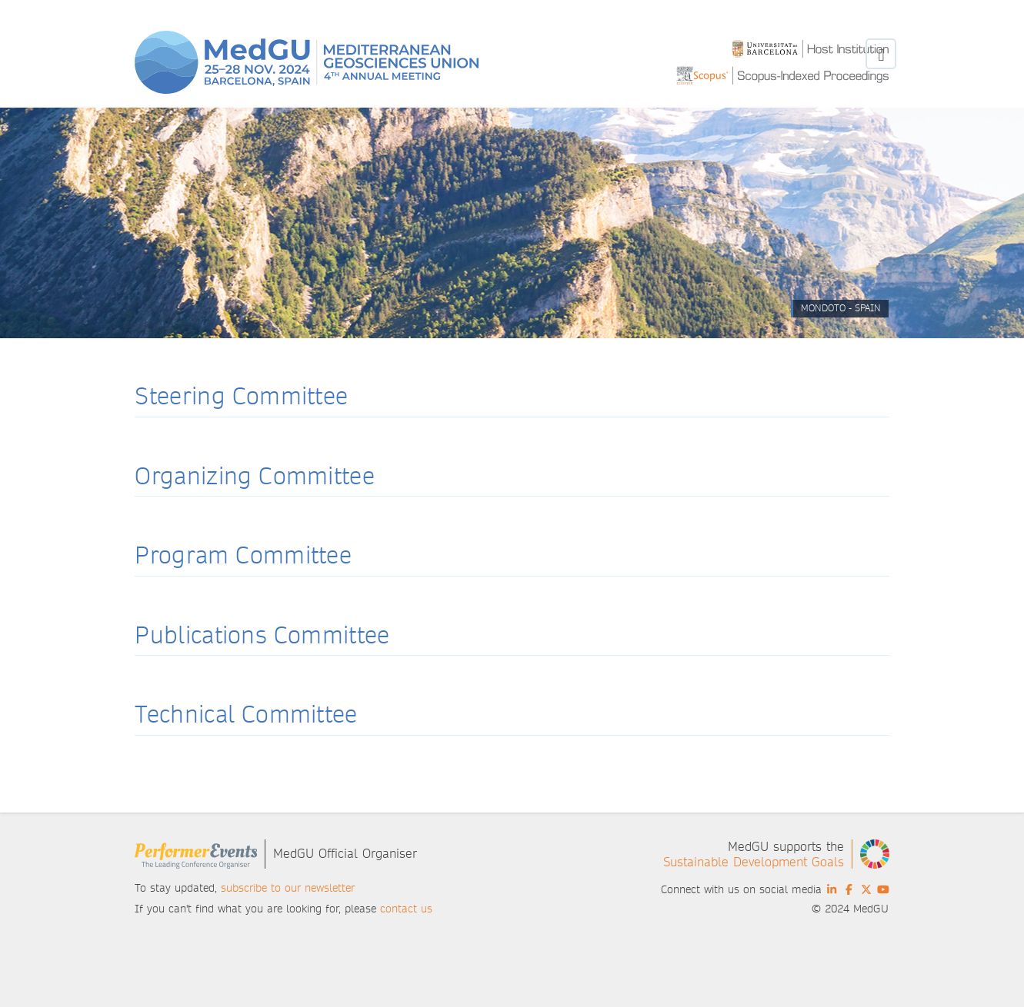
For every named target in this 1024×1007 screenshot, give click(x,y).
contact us (406, 908)
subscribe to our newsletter (288, 888)
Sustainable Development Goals (753, 862)
